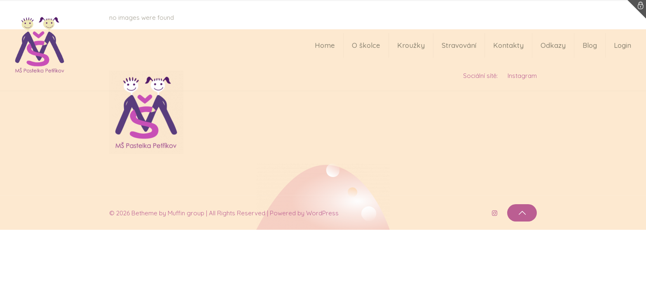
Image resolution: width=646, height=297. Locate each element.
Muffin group (186, 213)
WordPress (322, 213)
